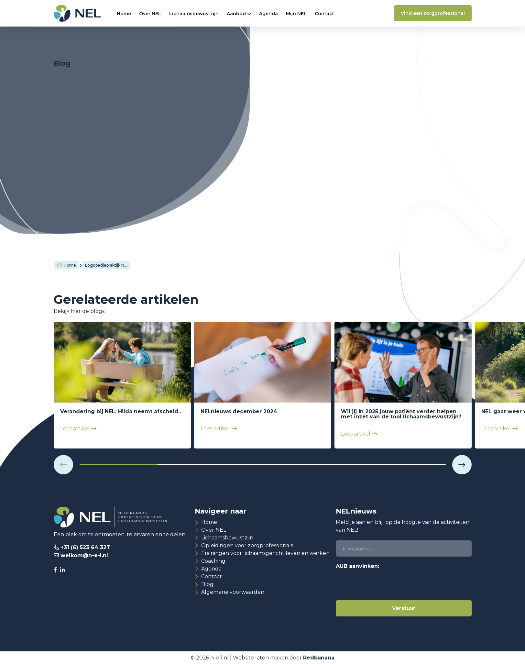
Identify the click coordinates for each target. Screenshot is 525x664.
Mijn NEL (296, 14)
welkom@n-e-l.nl (84, 555)
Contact (324, 14)
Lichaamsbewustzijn (194, 14)
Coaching (213, 561)
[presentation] (385, 584)
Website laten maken (260, 658)
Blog (207, 584)
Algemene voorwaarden (232, 592)
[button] (63, 464)
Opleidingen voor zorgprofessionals (247, 545)
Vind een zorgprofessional (433, 13)
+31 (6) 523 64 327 (85, 547)
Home (124, 14)
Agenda (268, 14)
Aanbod (236, 14)
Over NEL (150, 14)
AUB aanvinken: (357, 566)
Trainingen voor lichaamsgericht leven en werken (265, 553)
